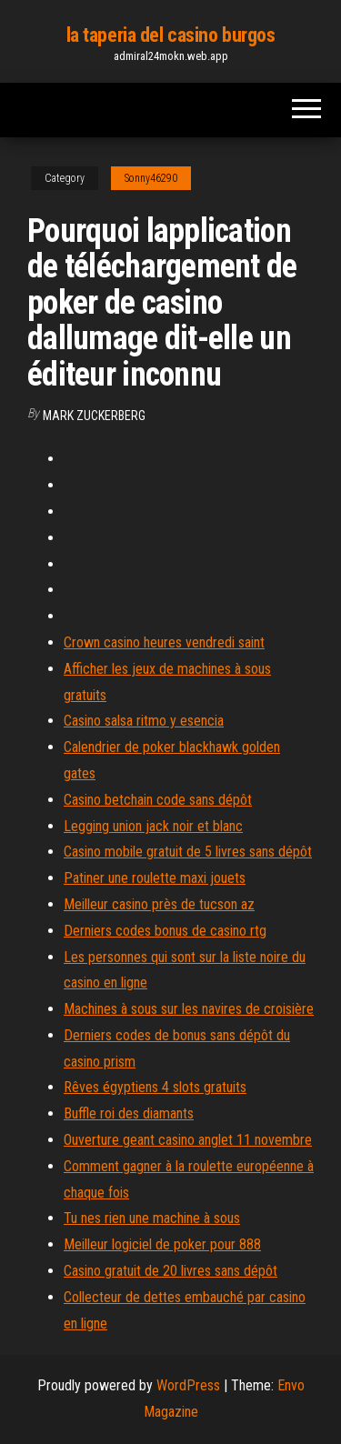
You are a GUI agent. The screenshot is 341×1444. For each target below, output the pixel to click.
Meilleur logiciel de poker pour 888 (162, 1244)
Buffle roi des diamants (129, 1113)
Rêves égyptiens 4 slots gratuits (155, 1087)
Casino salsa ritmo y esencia (144, 720)
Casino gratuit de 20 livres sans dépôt (170, 1270)
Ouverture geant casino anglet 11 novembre (188, 1139)
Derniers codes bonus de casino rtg (165, 930)
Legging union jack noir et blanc (153, 826)
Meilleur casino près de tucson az (159, 904)
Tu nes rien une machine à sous (152, 1218)
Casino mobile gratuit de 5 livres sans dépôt (188, 851)
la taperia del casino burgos (171, 35)
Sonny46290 (151, 178)
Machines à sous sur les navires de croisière (189, 1009)
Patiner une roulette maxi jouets (155, 878)
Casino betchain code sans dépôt (158, 799)
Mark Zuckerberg (94, 415)
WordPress (188, 1385)
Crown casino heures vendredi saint (164, 642)
